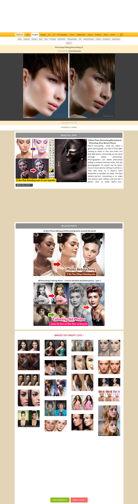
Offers (106, 35)
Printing (49, 39)
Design (43, 35)
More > (119, 39)
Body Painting (84, 39)
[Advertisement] (69, 16)
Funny (72, 35)
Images (35, 35)
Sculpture (102, 39)
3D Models (58, 39)
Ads (43, 39)
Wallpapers (81, 35)
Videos (90, 35)
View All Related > (60, 496)
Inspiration (111, 39)
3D (54, 35)
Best (17, 39)
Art (49, 35)
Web (37, 39)
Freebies (98, 35)
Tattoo (94, 39)
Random (24, 39)
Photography (62, 35)
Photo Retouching (75, 47)
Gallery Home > (79, 496)
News (113, 35)
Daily (28, 35)
